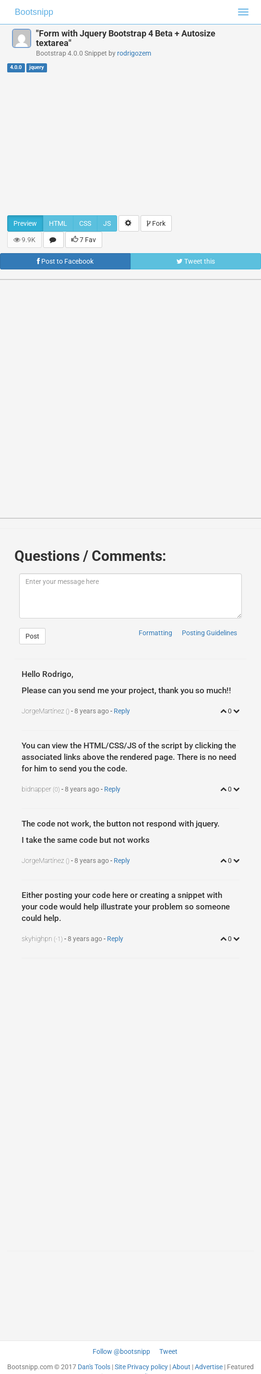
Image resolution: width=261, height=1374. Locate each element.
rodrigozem (134, 53)
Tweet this (196, 261)
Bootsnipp (34, 12)
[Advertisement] (130, 143)
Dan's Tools (94, 1367)
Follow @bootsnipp (121, 1351)
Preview (25, 223)
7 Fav (83, 240)
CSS (85, 223)
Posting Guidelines (209, 633)
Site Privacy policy (141, 1367)
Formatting (155, 633)
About (181, 1367)
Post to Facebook (65, 261)
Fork (156, 223)
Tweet (168, 1351)
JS (107, 223)
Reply (122, 711)
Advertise (209, 1367)
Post (32, 636)
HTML (58, 223)
